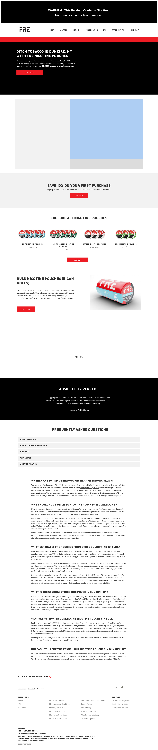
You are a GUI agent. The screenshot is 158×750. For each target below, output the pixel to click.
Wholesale (22, 708)
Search (20, 700)
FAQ (104, 30)
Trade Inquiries (119, 30)
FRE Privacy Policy (56, 700)
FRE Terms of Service (57, 711)
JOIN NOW (79, 357)
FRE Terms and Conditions (59, 704)
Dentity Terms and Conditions (93, 700)
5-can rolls (84, 623)
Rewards (63, 30)
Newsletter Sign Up (88, 711)
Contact (135, 30)
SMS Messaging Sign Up (90, 715)
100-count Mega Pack (74, 628)
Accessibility (86, 708)
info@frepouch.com (120, 708)
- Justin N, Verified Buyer (79, 410)
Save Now (79, 196)
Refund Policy (86, 704)
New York (31, 689)
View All (77, 260)
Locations (22, 689)
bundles (74, 637)
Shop (52, 30)
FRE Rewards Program (58, 715)
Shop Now (29, 73)
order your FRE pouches (89, 488)
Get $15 (76, 30)
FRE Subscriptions (88, 718)
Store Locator (91, 30)
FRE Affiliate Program (58, 718)
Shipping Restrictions (57, 708)
